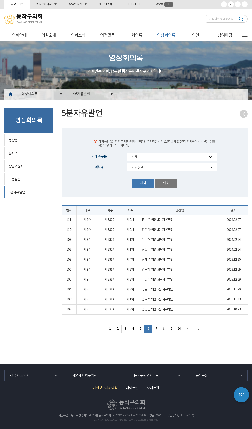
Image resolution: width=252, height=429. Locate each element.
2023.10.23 (233, 309)
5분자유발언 (81, 94)
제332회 (110, 220)
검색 (241, 18)
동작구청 (201, 376)
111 (68, 220)
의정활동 (107, 35)
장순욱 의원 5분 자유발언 (158, 220)
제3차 (130, 269)
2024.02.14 (233, 240)
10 (179, 328)
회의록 (136, 35)
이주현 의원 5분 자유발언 (158, 240)
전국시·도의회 (19, 376)
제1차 (130, 240)
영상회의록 (166, 35)
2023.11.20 (233, 289)
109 (68, 240)
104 (68, 289)
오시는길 (153, 388)
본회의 (13, 153)
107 (68, 259)
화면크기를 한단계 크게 (224, 4)
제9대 (87, 220)
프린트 (245, 4)
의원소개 (48, 35)
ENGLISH (134, 4)
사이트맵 (132, 388)
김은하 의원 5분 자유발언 (158, 230)
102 (68, 309)
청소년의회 (105, 4)
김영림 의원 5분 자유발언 (158, 309)
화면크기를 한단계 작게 (238, 4)
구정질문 (15, 179)
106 (68, 269)
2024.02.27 (233, 220)
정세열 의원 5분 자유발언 (158, 259)
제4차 (130, 259)
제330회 (110, 309)
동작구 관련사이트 (146, 376)
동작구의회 (17, 4)
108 (68, 249)
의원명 (99, 167)
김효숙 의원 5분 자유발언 (158, 299)
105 (68, 279)
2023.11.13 (233, 299)
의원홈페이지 (44, 4)
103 (68, 299)
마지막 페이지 (199, 329)
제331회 (110, 259)
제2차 (130, 220)
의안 (195, 35)
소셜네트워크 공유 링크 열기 (244, 114)
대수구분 (101, 157)
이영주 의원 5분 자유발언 (158, 279)
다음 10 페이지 (187, 329)
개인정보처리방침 (105, 388)
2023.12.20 (233, 259)
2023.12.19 (233, 269)
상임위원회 (75, 4)
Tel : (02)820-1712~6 (121, 415)
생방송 (164, 4)
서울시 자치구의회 (84, 376)
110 (68, 230)
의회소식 (78, 35)
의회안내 (19, 35)
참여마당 (225, 35)
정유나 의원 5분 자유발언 (158, 249)
